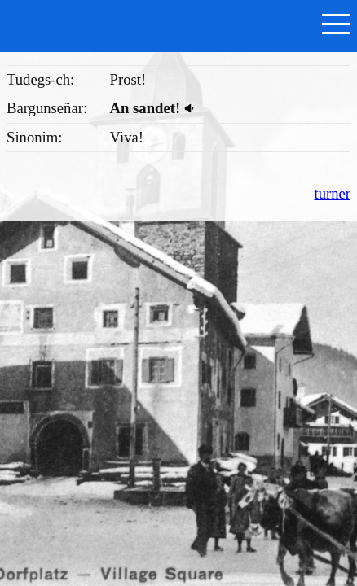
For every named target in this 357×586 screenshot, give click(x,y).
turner (332, 193)
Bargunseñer (132, 22)
